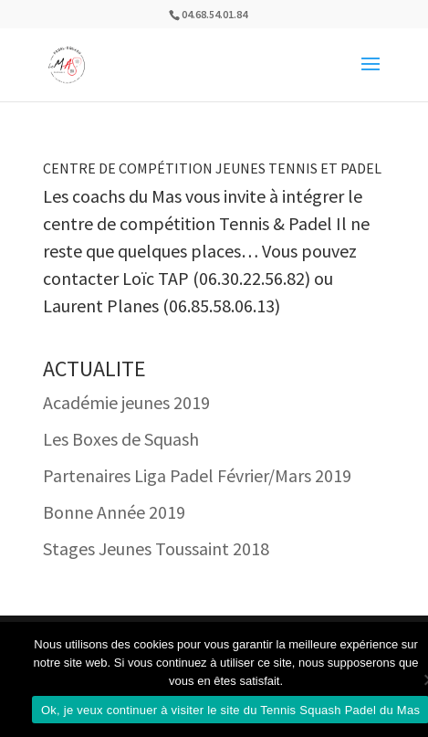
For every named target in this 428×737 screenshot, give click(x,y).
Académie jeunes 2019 (126, 402)
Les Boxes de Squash (121, 438)
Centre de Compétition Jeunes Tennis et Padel (212, 168)
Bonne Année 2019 (114, 511)
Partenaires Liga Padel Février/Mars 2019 (197, 475)
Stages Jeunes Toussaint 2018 (156, 548)
